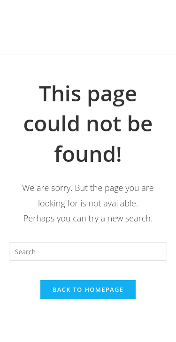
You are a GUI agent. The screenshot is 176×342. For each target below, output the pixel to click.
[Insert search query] (88, 251)
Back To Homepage (88, 289)
